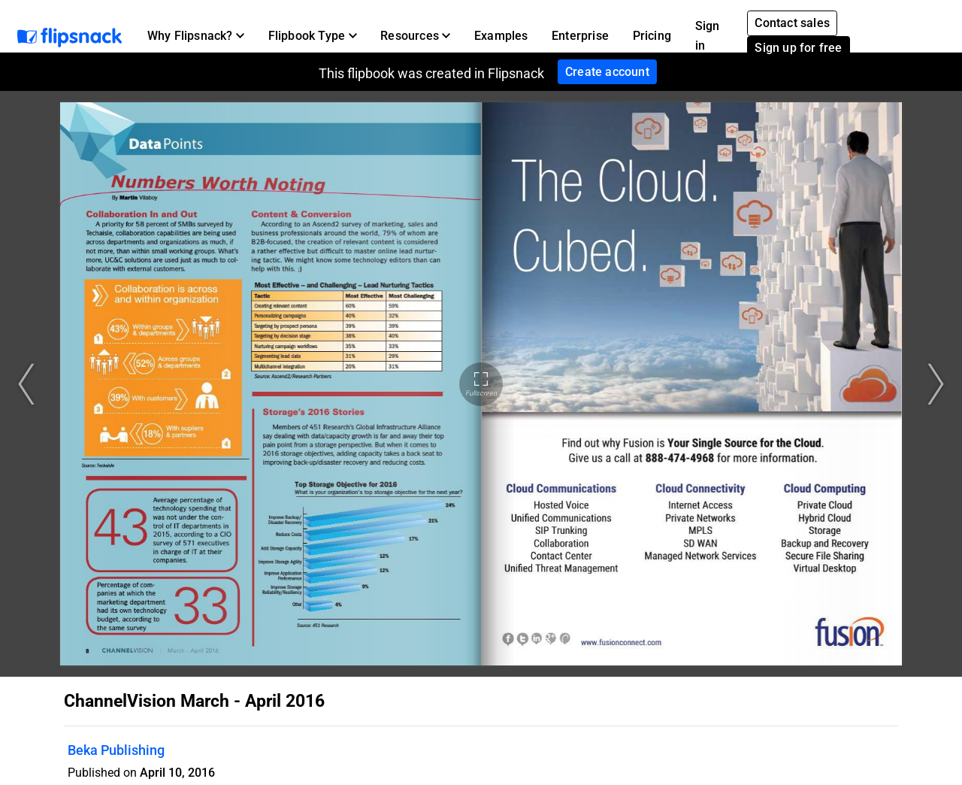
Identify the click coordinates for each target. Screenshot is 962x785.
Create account (607, 72)
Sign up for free (798, 48)
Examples (501, 36)
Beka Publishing (116, 750)
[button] (195, 36)
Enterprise (580, 36)
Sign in (707, 36)
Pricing (652, 36)
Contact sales (792, 23)
